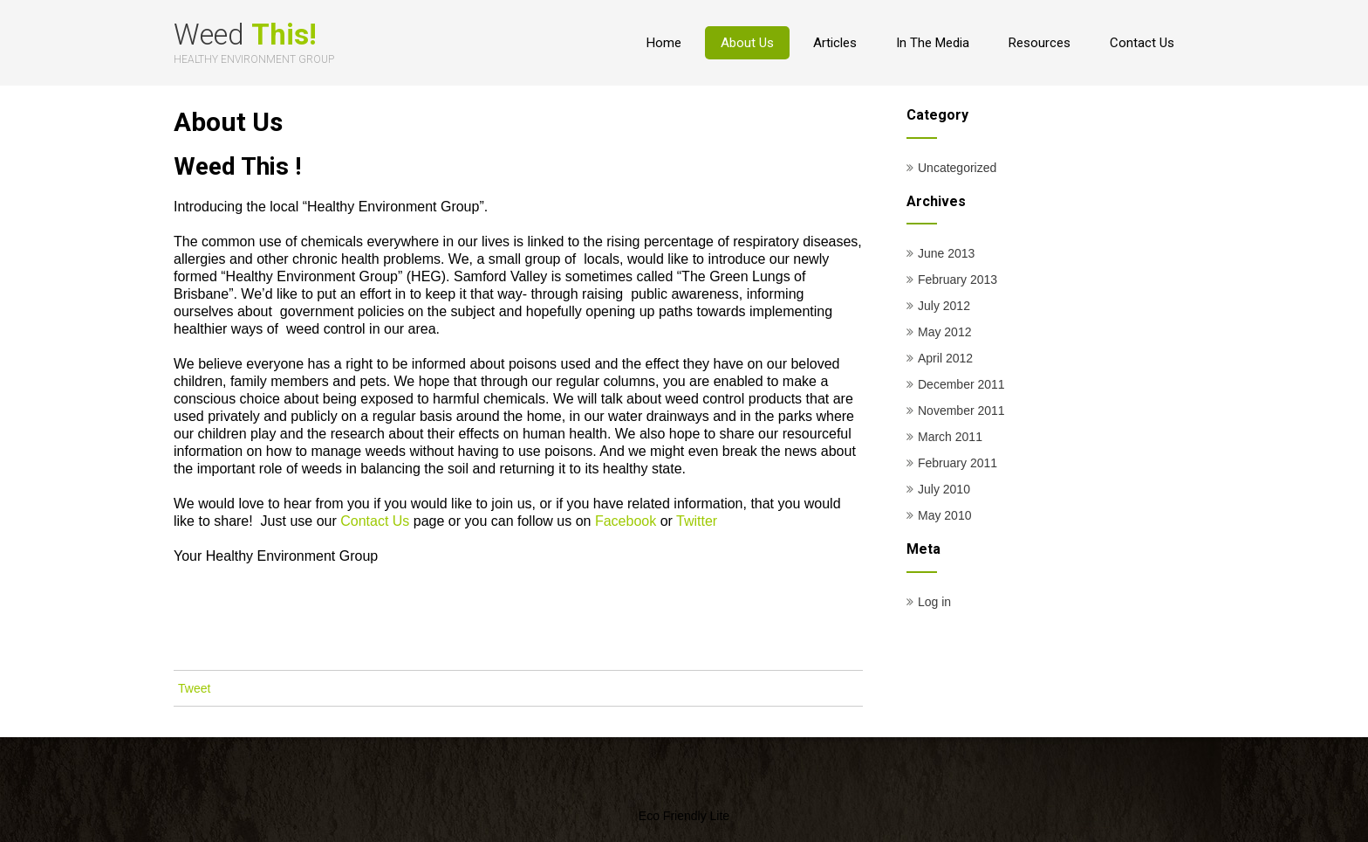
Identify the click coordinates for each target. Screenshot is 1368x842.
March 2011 (950, 437)
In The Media (932, 43)
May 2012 (944, 332)
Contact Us (1142, 43)
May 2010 (944, 515)
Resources (1039, 43)
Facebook (625, 521)
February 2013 (957, 279)
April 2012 (945, 358)
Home (663, 43)
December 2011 (961, 384)
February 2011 (957, 463)
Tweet (194, 688)
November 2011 (961, 411)
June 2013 (946, 253)
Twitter (696, 521)
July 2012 (944, 306)
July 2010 (944, 489)
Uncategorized (957, 168)
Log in (934, 602)
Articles (835, 43)
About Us (747, 43)
